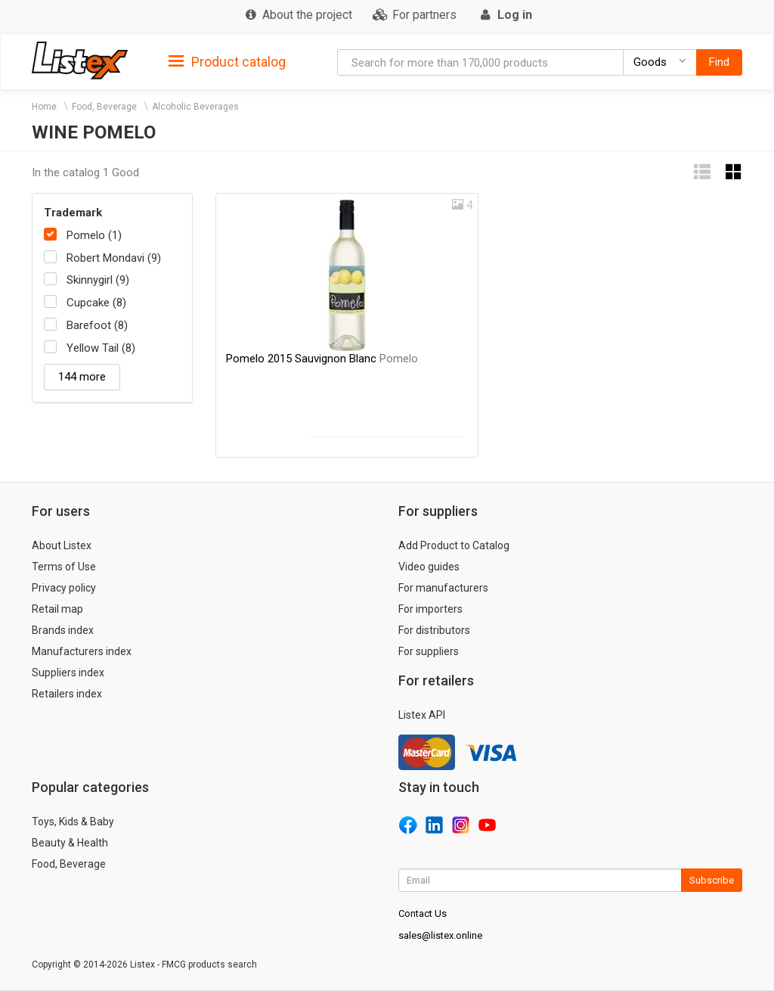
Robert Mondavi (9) (114, 258)
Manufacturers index (82, 651)
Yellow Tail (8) (101, 348)
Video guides (429, 567)
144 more (82, 377)
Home (44, 106)
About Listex (61, 545)
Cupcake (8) (96, 302)
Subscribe (711, 880)
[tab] (227, 61)
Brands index (63, 630)
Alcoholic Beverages (195, 106)
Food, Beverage (104, 106)
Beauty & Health (70, 843)
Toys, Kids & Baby (73, 821)
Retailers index (67, 694)
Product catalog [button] (227, 62)
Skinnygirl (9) (98, 280)
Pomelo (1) (94, 235)
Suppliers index (68, 672)
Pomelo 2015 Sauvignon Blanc (322, 358)
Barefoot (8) (97, 325)
